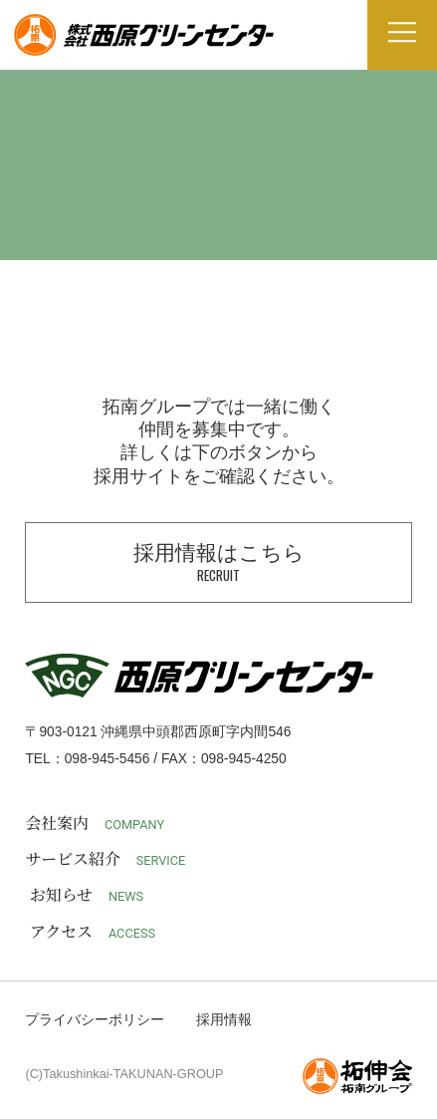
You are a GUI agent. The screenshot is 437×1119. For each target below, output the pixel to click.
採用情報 (224, 1019)
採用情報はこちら (219, 563)
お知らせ (86, 895)
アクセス (92, 932)
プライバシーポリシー (94, 1019)
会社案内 (94, 823)
